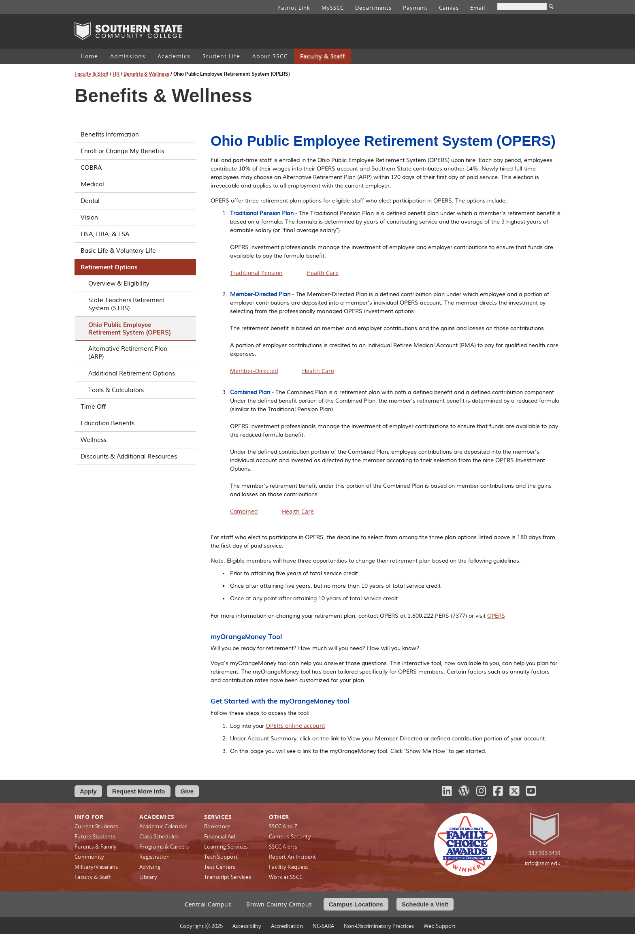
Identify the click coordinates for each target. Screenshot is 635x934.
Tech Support (221, 856)
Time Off (135, 407)
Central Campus (208, 904)
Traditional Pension (256, 273)
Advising (149, 866)
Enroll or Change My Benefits (135, 151)
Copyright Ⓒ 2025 (201, 926)
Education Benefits (135, 423)
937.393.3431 (544, 853)
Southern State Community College (128, 31)
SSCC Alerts (283, 846)
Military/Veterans (96, 866)
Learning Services (225, 846)
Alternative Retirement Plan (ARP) (127, 353)
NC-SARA (323, 926)
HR (116, 74)
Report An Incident (292, 856)
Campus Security (290, 836)
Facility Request (288, 866)
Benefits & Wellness (146, 74)
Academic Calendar (163, 826)
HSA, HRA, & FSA (135, 234)
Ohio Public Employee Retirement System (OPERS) (129, 328)
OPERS (496, 615)
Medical (135, 184)
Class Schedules (159, 836)
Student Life (221, 56)
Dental (135, 201)
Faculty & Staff (322, 56)
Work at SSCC (286, 877)
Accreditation (287, 926)
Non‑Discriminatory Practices (379, 926)
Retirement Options (135, 267)
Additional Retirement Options (131, 373)
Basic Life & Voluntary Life (135, 251)
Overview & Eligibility (118, 283)
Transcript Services (227, 877)
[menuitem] (89, 56)
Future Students (95, 836)
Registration (154, 856)
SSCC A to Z (283, 826)
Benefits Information (135, 134)
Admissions (127, 56)
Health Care (323, 273)
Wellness (135, 440)
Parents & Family (96, 846)
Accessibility (246, 926)
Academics (174, 56)
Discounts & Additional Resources (135, 456)
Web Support (440, 926)
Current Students (96, 826)
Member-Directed (254, 371)
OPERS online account (295, 725)
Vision (135, 217)
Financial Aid (219, 836)
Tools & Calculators (116, 390)
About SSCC (270, 56)
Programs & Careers (164, 846)
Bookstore (217, 826)
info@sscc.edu (542, 863)
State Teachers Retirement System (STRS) (126, 304)
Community (89, 856)
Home (89, 56)
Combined (244, 511)
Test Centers (219, 866)
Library (148, 877)
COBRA (135, 168)
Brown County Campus (279, 904)
